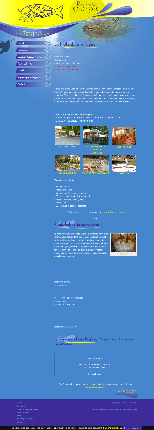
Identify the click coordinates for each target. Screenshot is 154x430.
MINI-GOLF (124, 164)
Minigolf (21, 70)
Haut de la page (112, 409)
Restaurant (23, 50)
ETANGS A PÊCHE (67, 164)
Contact (21, 84)
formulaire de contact (114, 212)
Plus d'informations (112, 428)
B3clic (103, 409)
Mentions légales (125, 409)
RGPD (135, 409)
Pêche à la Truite (26, 64)
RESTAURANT (124, 147)
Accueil (56, 38)
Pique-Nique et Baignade (29, 77)
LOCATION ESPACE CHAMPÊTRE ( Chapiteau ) (95, 140)
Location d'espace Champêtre (32, 57)
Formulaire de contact (95, 387)
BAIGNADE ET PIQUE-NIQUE (96, 164)
